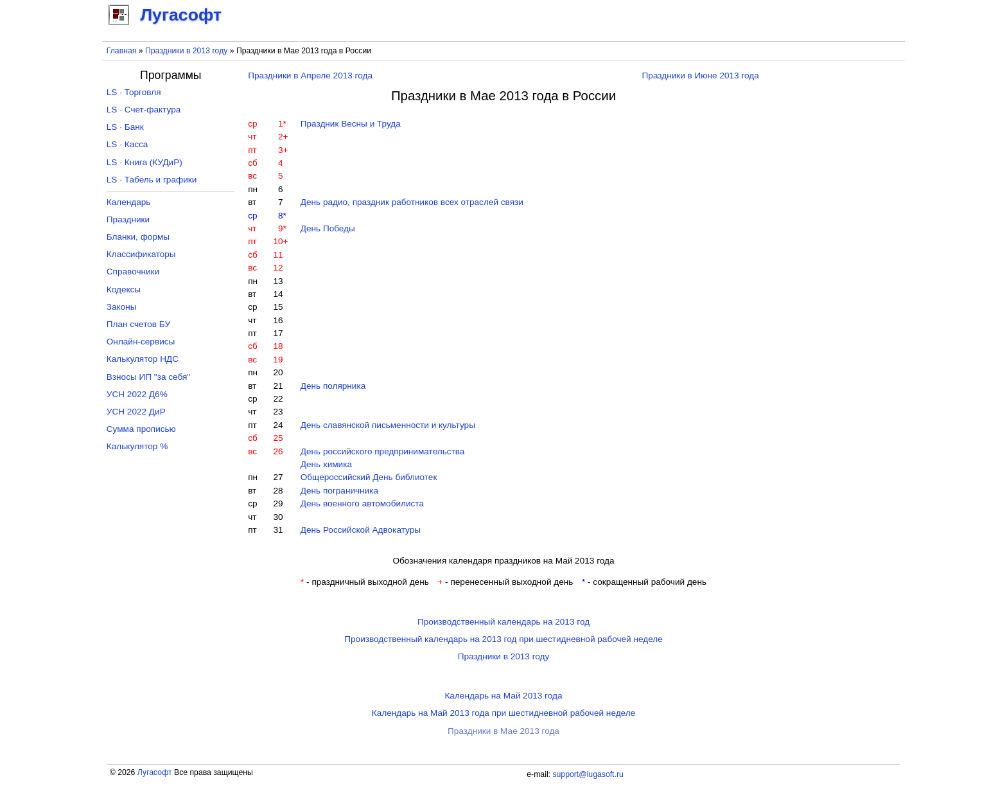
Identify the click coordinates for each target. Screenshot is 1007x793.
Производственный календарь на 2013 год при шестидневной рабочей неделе (503, 639)
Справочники (133, 271)
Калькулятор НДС (143, 359)
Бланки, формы (138, 237)
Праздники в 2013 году (186, 50)
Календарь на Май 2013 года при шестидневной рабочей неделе (503, 713)
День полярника (333, 386)
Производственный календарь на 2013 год (503, 622)
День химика (326, 464)
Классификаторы (141, 254)
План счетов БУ (138, 324)
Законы (122, 307)
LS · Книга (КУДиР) (144, 162)
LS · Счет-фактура (144, 109)
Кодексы (124, 289)
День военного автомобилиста (362, 503)
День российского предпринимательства (383, 451)
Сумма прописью (141, 429)
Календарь (129, 202)
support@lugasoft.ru (587, 774)
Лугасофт (154, 772)
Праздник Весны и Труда (351, 124)
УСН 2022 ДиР (136, 411)
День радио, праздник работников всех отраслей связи (412, 202)
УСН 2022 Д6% (137, 394)
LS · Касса (127, 144)
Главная (122, 50)
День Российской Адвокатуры (361, 530)
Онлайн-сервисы (141, 341)
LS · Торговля (134, 92)
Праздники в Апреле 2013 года (310, 75)
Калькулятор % (137, 446)
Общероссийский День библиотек (369, 477)
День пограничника (339, 490)
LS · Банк (125, 127)
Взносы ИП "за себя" (148, 377)
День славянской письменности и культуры (388, 425)
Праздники (128, 219)
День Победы (328, 228)
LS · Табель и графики (152, 179)
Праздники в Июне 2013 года (700, 75)
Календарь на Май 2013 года (503, 695)
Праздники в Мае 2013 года (503, 731)
